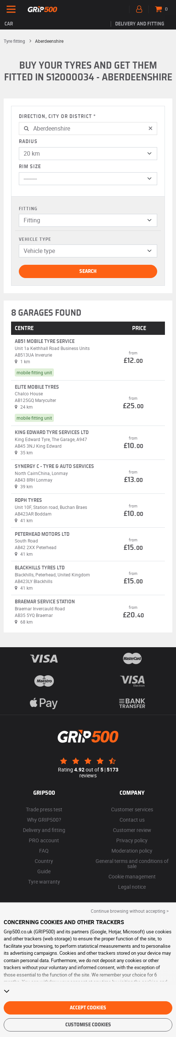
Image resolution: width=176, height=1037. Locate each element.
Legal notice (132, 886)
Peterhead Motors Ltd (42, 534)
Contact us (132, 819)
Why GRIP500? (44, 819)
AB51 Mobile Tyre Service (45, 341)
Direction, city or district (55, 116)
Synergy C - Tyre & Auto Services (54, 466)
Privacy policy (132, 840)
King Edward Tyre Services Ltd (52, 432)
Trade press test (44, 809)
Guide (44, 871)
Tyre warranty (44, 881)
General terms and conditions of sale (132, 863)
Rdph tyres (28, 500)
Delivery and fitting (139, 24)
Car (8, 24)
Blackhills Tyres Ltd (40, 567)
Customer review (132, 829)
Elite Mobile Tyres (37, 387)
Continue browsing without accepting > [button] (130, 911)
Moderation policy (131, 850)
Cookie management (132, 876)
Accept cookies (88, 1007)
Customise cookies (88, 1024)
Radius (28, 141)
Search (88, 271)
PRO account (44, 840)
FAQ (44, 850)
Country (44, 860)
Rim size (30, 166)
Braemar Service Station (45, 601)
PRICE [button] (139, 328)
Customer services (132, 809)
